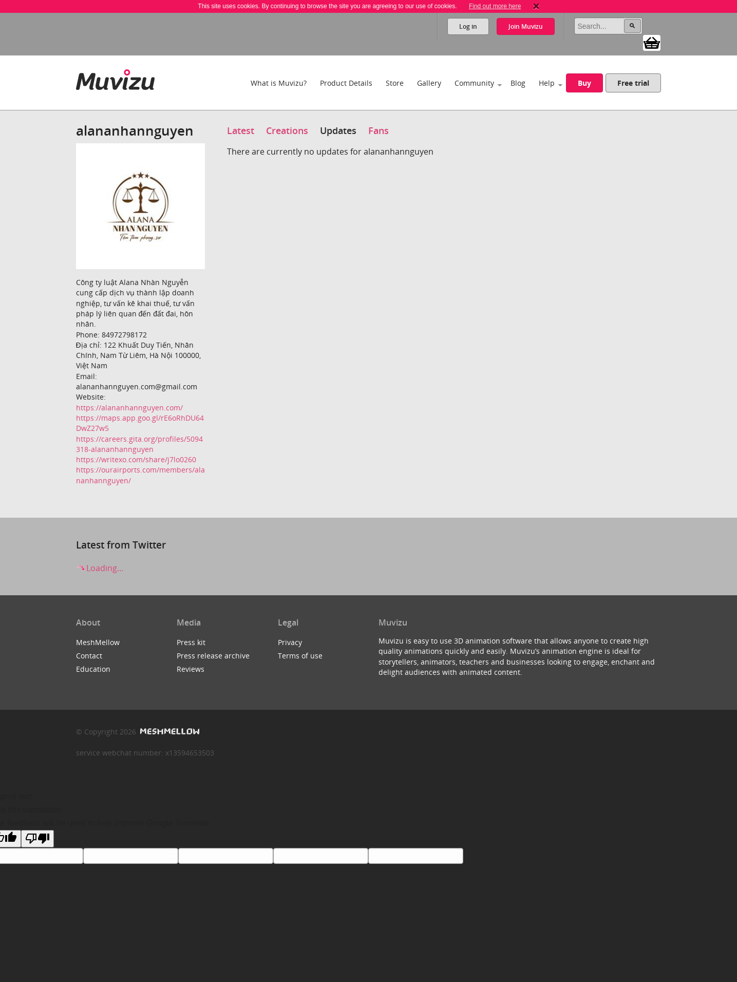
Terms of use (300, 655)
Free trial (633, 83)
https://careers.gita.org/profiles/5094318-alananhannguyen (139, 444)
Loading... (99, 568)
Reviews (190, 669)
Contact (89, 655)
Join (525, 26)
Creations (287, 130)
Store (395, 83)
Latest (240, 130)
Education (93, 669)
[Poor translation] (37, 838)
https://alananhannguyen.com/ (129, 407)
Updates (338, 130)
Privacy (290, 642)
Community (474, 83)
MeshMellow (98, 642)
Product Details (346, 83)
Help (547, 83)
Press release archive (213, 655)
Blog (518, 83)
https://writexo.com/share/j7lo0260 (136, 459)
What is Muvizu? (279, 83)
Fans (378, 130)
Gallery (429, 83)
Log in (468, 26)
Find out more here (495, 6)
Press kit (191, 642)
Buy (584, 83)
